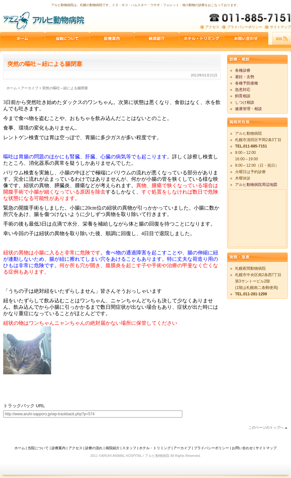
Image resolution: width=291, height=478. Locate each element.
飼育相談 (242, 96)
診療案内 (112, 38)
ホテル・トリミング (155, 448)
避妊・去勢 (244, 77)
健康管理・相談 (248, 109)
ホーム (22, 38)
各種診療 (242, 70)
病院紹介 (156, 38)
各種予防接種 (246, 83)
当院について (67, 38)
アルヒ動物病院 (43, 21)
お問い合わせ (246, 38)
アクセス (212, 27)
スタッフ (129, 448)
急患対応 (242, 89)
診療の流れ (94, 448)
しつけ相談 (244, 102)
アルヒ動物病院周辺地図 (256, 184)
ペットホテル (201, 38)
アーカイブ (182, 448)
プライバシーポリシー (244, 27)
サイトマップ (280, 27)
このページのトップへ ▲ (268, 427)
